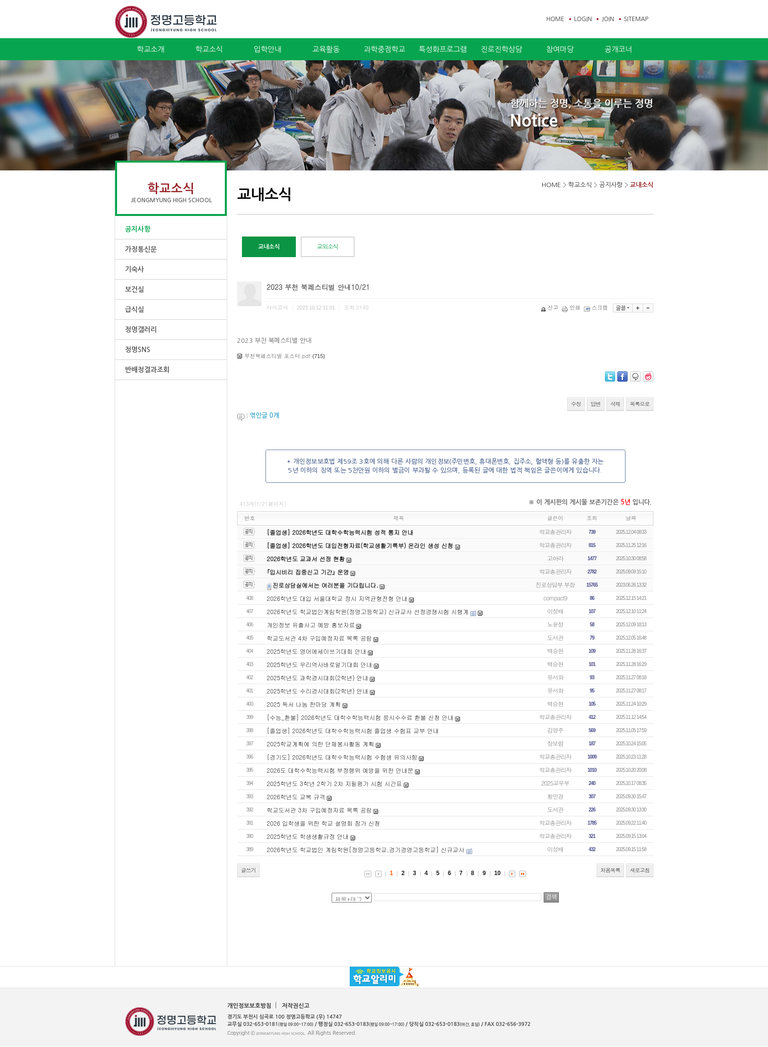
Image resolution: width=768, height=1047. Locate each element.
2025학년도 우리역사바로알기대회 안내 (320, 664)
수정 (576, 403)
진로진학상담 (501, 49)
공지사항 (137, 229)
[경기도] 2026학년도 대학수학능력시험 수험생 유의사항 (342, 757)
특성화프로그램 (443, 49)
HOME (555, 19)
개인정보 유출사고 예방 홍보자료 (311, 624)
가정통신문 (141, 249)
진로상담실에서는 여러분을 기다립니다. (325, 585)
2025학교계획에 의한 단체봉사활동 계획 (321, 743)
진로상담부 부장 (555, 584)
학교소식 (209, 49)
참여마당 (560, 49)
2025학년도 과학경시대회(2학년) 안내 (317, 677)
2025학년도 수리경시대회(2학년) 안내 (317, 691)
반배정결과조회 (147, 369)
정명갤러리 (141, 329)
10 (497, 873)
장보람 (555, 743)
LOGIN (583, 19)
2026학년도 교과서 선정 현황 (306, 558)
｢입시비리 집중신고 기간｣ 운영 (308, 572)
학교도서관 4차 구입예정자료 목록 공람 (319, 638)
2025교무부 (555, 783)
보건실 (134, 289)
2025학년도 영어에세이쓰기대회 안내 (317, 651)
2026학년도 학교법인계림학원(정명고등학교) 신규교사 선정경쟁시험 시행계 (368, 611)
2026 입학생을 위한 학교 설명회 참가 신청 (324, 823)
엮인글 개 (264, 415)
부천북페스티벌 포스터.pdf (277, 355)
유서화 (555, 677)
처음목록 (610, 870)
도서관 (555, 637)
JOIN (607, 19)
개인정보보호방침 (249, 1006)
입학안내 (267, 49)
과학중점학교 (385, 49)
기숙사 (134, 269)
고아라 (555, 558)
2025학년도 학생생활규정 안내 (308, 836)
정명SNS (137, 349)
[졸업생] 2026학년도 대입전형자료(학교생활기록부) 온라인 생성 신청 (361, 545)
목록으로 (639, 403)
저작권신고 (295, 1006)
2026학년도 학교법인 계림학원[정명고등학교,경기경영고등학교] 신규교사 (367, 849)
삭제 (615, 403)
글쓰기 (248, 870)
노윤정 (555, 624)
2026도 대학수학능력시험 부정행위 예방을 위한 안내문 (340, 770)
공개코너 (618, 49)
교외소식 (327, 247)
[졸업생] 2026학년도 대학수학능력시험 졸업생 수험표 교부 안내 (353, 730)
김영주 (555, 730)
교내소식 (641, 185)
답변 (595, 403)
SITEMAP (636, 19)
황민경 (555, 796)
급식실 (134, 309)
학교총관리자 (555, 531)
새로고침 (639, 870)
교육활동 (325, 49)
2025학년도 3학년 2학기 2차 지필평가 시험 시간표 (334, 783)
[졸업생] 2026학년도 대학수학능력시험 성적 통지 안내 (340, 532)
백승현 (555, 650)
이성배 (555, 611)
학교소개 (150, 49)
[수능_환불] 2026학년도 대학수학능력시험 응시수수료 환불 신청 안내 (360, 717)
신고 (550, 307)
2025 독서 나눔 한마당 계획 (304, 704)
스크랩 (596, 307)
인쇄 (571, 307)
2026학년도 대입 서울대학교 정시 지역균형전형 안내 (337, 598)
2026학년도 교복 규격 (296, 796)
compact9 (555, 598)
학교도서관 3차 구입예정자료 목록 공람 (319, 810)
